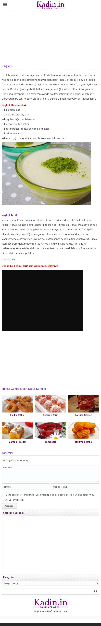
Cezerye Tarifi (50, 415)
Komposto (50, 441)
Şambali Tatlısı (17, 441)
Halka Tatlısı (17, 415)
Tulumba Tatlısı (83, 441)
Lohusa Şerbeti (83, 415)
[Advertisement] (50, 37)
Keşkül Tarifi (9, 215)
